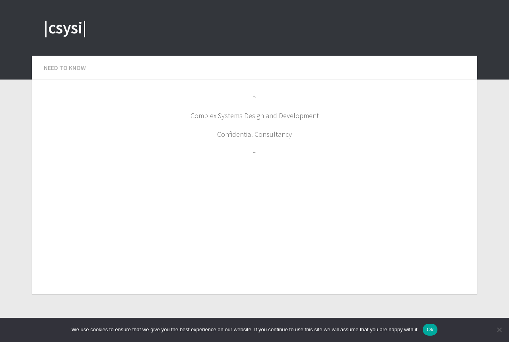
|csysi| (65, 27)
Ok (430, 329)
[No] (499, 330)
